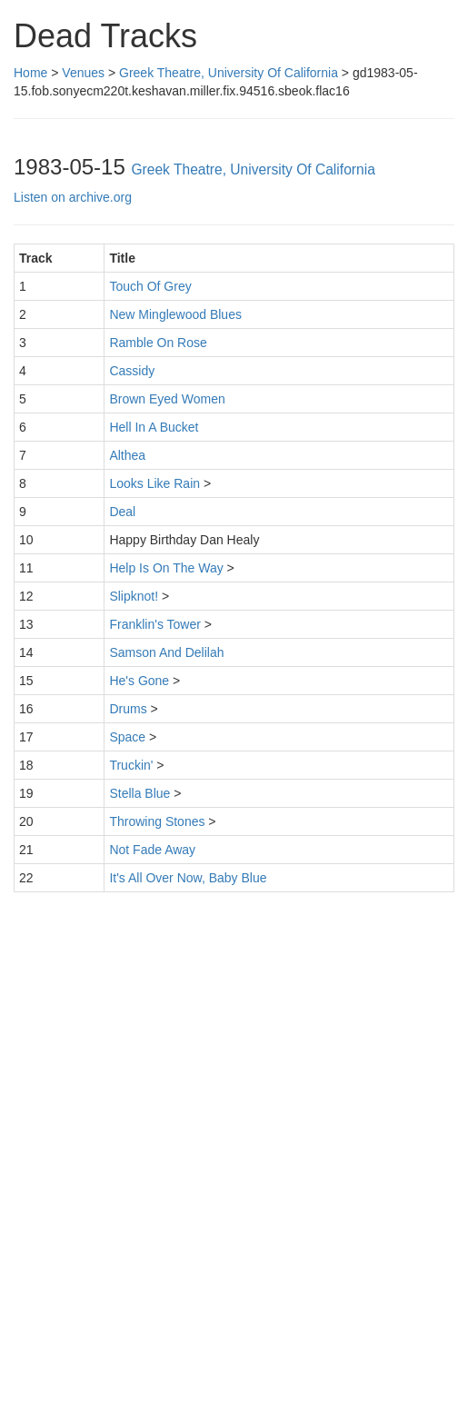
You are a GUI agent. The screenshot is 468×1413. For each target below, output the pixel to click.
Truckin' (131, 765)
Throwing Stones (156, 821)
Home (30, 72)
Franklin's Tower (154, 624)
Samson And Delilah (166, 652)
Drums (127, 709)
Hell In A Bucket (153, 427)
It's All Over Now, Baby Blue (187, 878)
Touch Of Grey (150, 286)
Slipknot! (133, 596)
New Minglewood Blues (175, 314)
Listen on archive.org (73, 197)
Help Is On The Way (166, 568)
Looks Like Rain (154, 483)
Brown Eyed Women (166, 399)
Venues (83, 72)
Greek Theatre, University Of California (228, 72)
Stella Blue (139, 793)
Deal (122, 511)
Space (127, 737)
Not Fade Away (152, 849)
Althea (127, 455)
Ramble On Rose (157, 342)
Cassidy (131, 370)
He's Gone (139, 680)
